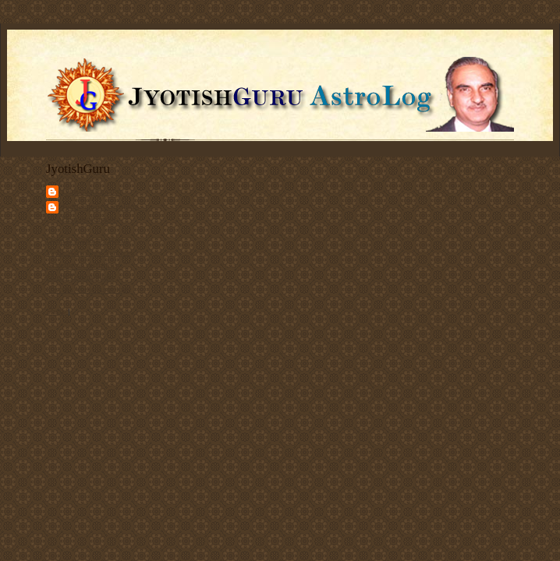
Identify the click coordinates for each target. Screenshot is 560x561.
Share (56, 311)
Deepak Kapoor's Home (87, 240)
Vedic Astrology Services (90, 252)
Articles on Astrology (83, 265)
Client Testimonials (80, 276)
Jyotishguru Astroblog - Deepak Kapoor (103, 213)
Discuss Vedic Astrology (89, 289)
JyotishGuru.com (92, 191)
